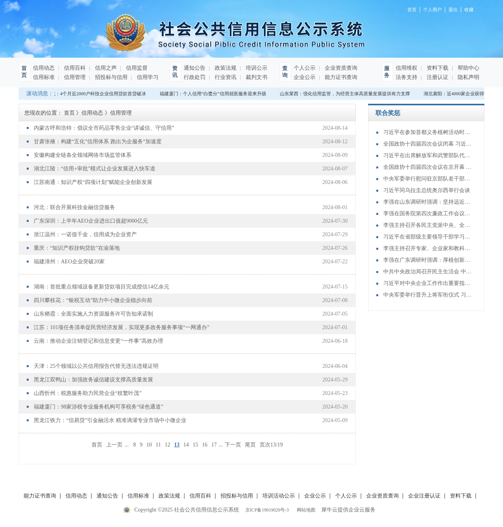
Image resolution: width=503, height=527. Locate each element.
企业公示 (304, 77)
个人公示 (304, 68)
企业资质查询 (340, 68)
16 (204, 445)
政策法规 (224, 68)
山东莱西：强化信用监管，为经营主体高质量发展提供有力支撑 (346, 93)
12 (167, 445)
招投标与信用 (110, 77)
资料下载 (436, 68)
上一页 (114, 445)
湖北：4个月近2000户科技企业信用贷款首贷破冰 (98, 93)
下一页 (233, 445)
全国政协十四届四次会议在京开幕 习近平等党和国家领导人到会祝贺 (427, 167)
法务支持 (406, 77)
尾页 (250, 445)
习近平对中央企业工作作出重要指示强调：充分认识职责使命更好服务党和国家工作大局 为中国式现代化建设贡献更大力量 (427, 283)
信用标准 (44, 77)
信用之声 (105, 68)
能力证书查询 (340, 77)
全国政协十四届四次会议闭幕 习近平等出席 (427, 144)
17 (214, 445)
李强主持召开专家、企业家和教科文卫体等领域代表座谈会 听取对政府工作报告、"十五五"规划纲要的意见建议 (427, 248)
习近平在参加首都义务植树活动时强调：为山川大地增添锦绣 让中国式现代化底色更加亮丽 (427, 132)
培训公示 (255, 68)
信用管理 (74, 77)
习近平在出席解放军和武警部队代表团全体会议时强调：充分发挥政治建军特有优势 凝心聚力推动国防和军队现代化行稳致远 (427, 155)
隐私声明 (467, 77)
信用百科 (74, 68)
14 (186, 445)
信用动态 (44, 68)
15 (195, 445)
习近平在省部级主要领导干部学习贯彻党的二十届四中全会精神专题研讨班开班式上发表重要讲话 (427, 237)
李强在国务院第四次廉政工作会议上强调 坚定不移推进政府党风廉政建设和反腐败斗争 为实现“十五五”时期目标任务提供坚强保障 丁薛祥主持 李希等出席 (427, 213)
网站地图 (305, 510)
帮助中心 (467, 68)
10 (149, 445)
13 (176, 445)
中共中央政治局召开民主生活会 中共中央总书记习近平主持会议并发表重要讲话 (427, 272)
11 (158, 445)
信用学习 (146, 77)
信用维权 (406, 68)
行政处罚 (194, 77)
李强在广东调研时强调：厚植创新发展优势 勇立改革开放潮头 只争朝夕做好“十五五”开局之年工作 (427, 260)
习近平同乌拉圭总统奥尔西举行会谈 (426, 190)
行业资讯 (224, 77)
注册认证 (436, 77)
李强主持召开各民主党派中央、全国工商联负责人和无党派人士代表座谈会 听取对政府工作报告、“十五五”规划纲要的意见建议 (427, 225)
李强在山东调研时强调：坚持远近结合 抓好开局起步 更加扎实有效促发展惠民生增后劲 (427, 202)
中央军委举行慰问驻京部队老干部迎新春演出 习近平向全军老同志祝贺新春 (427, 179)
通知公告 (194, 68)
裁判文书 (255, 77)
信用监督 (136, 68)
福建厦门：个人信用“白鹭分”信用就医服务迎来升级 (214, 93)
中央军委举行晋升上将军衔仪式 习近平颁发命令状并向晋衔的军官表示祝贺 (427, 295)
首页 (96, 445)
